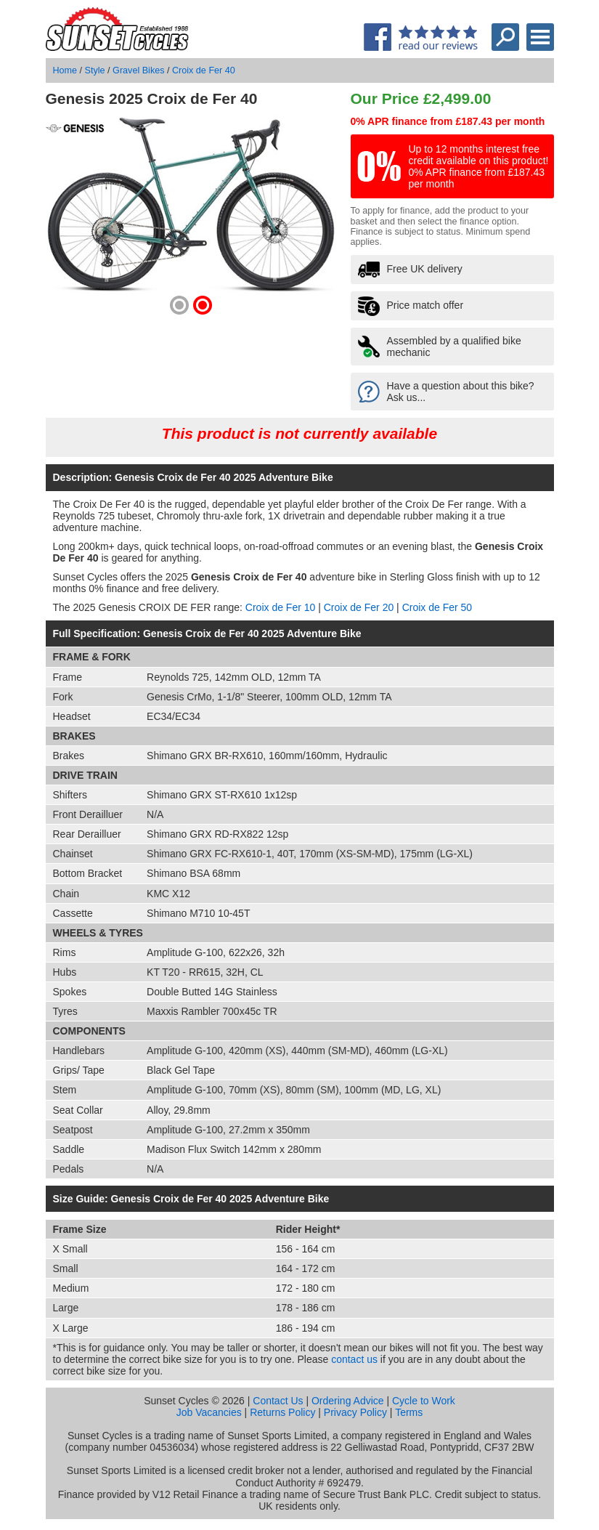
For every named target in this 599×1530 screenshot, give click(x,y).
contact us (354, 1359)
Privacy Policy (355, 1412)
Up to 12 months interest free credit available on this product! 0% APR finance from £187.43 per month (479, 166)
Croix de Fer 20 (359, 607)
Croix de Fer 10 (280, 607)
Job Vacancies (209, 1412)
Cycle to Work (423, 1400)
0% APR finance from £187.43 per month (448, 121)
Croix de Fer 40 (203, 70)
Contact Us (278, 1400)
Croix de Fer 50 (437, 607)
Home (65, 70)
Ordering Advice (347, 1400)
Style (95, 70)
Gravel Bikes (138, 70)
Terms (409, 1412)
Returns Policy (282, 1412)
